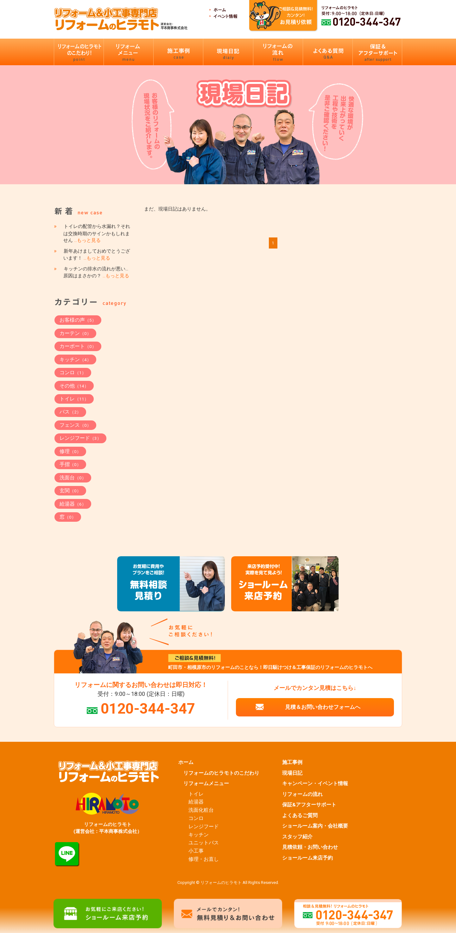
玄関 (70, 491)
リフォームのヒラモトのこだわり (221, 773)
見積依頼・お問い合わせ (310, 847)
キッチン (75, 359)
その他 (74, 386)
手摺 (70, 464)
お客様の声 (78, 320)
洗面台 (73, 478)
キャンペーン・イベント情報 (315, 783)
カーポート (78, 346)
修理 (70, 451)
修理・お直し (203, 859)
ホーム (185, 762)
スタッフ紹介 (297, 837)
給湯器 (73, 504)
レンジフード (80, 438)
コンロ (73, 372)
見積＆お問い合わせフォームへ (322, 707)
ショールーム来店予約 (307, 858)
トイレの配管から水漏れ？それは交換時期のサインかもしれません (96, 233)
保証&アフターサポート (309, 805)
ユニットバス (203, 843)
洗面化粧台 (201, 810)
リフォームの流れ (302, 794)
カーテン (75, 333)
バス (70, 412)
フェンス (75, 425)
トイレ (74, 399)
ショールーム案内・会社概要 (315, 826)
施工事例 (292, 762)
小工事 (196, 851)
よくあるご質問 (300, 815)
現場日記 (292, 773)
